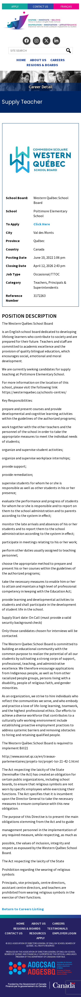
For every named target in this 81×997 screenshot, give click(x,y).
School (11, 211)
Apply (14, 6)
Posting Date (16, 257)
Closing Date (16, 266)
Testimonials (57, 928)
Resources (37, 933)
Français (66, 6)
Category (13, 282)
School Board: (17, 198)
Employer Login (64, 933)
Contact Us (40, 6)
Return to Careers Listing (23, 909)
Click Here (41, 224)
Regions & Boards (42, 65)
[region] (40, 81)
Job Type (13, 274)
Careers (57, 60)
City (9, 232)
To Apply (12, 224)
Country (12, 249)
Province (13, 241)
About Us (38, 60)
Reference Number (14, 298)
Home (21, 60)
